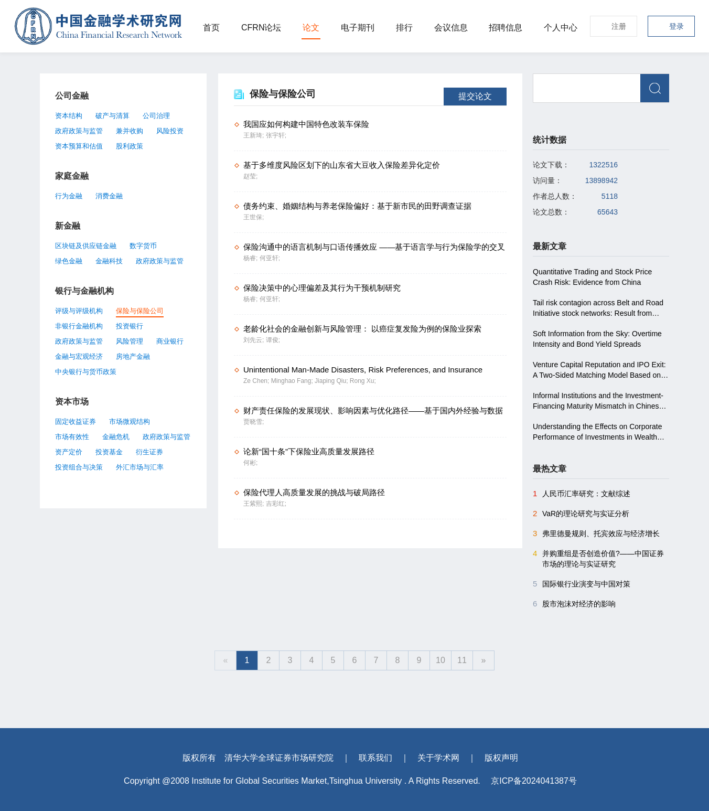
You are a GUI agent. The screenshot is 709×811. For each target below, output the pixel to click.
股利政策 (129, 146)
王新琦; (254, 135)
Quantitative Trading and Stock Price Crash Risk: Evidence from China (592, 277)
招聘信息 (505, 27)
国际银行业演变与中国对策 (581, 584)
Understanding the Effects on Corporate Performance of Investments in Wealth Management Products (597, 432)
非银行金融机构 (79, 326)
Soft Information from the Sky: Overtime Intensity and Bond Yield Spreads (597, 338)
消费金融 (109, 196)
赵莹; (250, 176)
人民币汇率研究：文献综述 (581, 493)
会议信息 (451, 27)
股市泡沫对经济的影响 (574, 604)
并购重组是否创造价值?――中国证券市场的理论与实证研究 (598, 558)
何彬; (250, 462)
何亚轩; (270, 258)
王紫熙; (254, 503)
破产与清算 (112, 116)
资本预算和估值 (79, 146)
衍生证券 (149, 452)
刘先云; (254, 340)
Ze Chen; (257, 381)
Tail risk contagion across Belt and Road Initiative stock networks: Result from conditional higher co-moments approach (599, 308)
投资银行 (129, 326)
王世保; (253, 217)
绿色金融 (68, 261)
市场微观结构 (129, 421)
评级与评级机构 (79, 311)
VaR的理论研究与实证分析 (581, 513)
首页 (211, 27)
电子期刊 (357, 27)
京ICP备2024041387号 (534, 780)
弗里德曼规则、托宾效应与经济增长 (596, 533)
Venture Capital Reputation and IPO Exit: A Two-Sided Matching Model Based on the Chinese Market (599, 370)
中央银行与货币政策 (85, 372)
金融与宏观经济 (79, 356)
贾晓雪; (253, 421)
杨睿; (251, 258)
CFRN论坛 (261, 27)
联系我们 (375, 757)
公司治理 (156, 116)
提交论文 (475, 96)
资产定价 (68, 452)
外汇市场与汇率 (140, 467)
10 (440, 660)
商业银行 (170, 341)
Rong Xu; (363, 381)
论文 (311, 27)
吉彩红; (276, 503)
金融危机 (116, 437)
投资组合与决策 (79, 467)
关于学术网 (438, 757)
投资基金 (109, 452)
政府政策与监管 (79, 131)
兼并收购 (129, 131)
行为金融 (68, 196)
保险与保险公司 (140, 311)
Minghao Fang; (293, 381)
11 (462, 660)
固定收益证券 (75, 421)
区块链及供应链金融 (85, 246)
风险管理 (129, 341)
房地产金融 (133, 356)
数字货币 (143, 246)
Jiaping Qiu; (332, 381)
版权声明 (501, 757)
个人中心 (560, 27)
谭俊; (273, 340)
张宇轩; (276, 135)
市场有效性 (72, 437)
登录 (676, 26)
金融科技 (109, 261)
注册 (618, 26)
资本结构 (68, 116)
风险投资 (170, 131)
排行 (404, 27)
